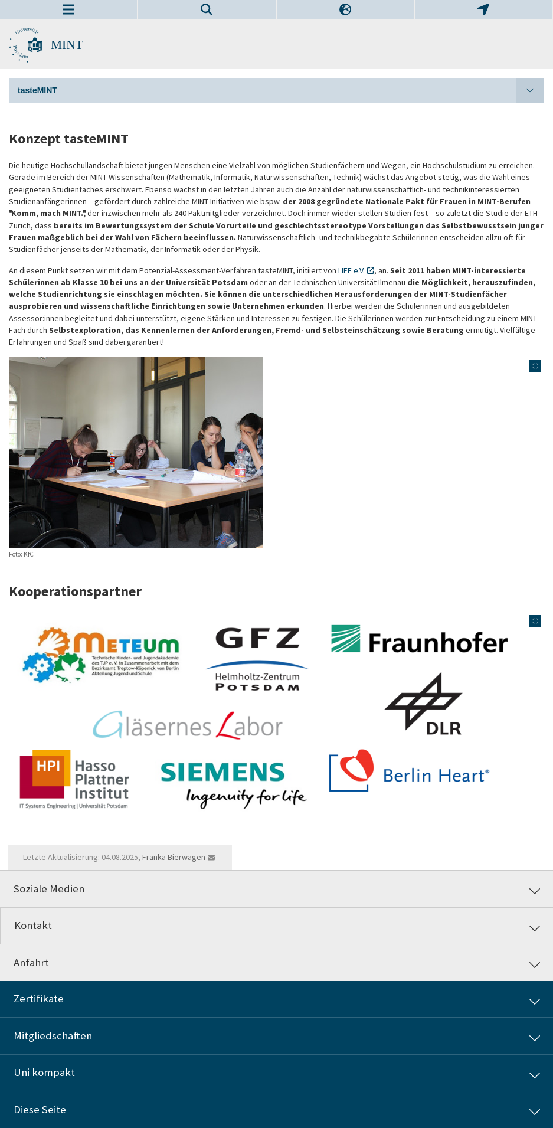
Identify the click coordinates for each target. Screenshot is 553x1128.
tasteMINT (281, 90)
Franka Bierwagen (173, 857)
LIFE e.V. (351, 270)
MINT (67, 45)
